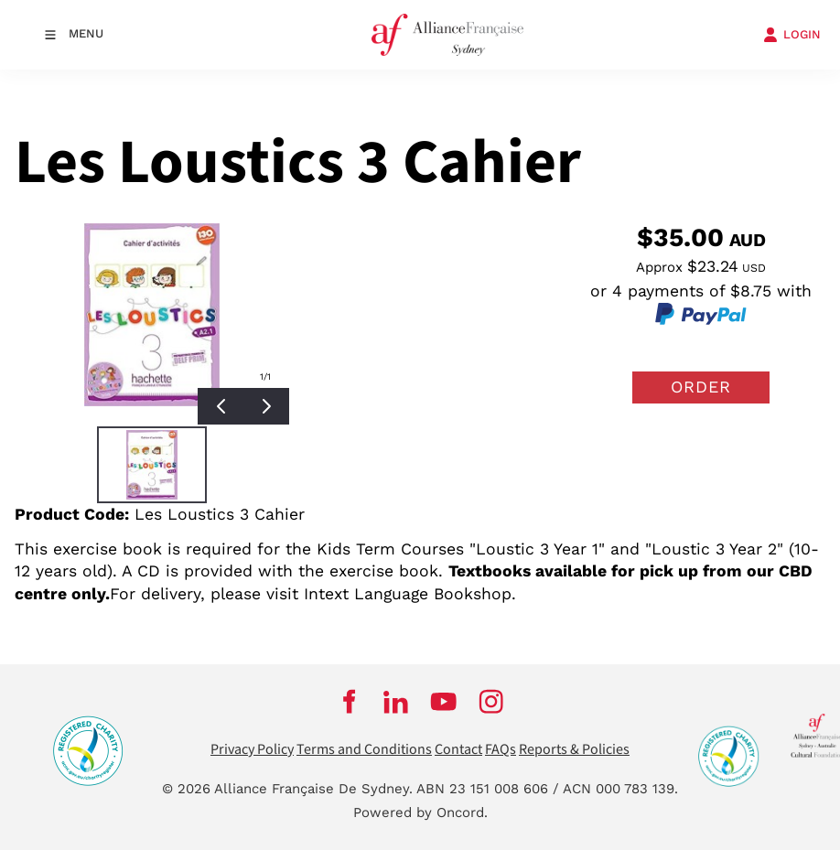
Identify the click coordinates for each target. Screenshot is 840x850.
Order (701, 386)
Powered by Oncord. (420, 812)
